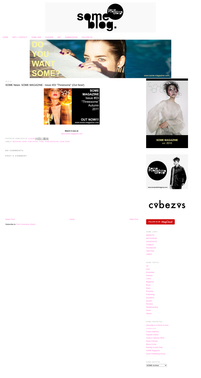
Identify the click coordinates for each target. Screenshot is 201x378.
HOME (5, 37)
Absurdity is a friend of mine (157, 325)
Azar (148, 269)
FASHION (49, 37)
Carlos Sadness (152, 332)
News (24, 141)
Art (147, 266)
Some (41, 141)
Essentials (150, 272)
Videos (149, 313)
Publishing (33, 141)
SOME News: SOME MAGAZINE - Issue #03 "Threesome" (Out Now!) (44, 85)
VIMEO (149, 254)
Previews (150, 291)
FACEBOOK (151, 248)
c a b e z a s (151, 328)
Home (72, 219)
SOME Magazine (52, 141)
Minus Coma (151, 344)
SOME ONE (36, 37)
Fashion (149, 275)
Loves (148, 279)
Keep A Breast (152, 341)
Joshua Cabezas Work (155, 338)
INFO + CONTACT (19, 37)
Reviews (149, 304)
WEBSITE (150, 235)
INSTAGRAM (151, 238)
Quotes (149, 301)
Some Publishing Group (155, 354)
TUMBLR (150, 245)
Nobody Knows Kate (154, 347)
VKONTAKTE (151, 241)
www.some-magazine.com (71, 134)
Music (148, 285)
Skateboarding (152, 307)
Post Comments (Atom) (25, 224)
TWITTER (150, 251)
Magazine (17, 141)
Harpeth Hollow (152, 335)
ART (59, 37)
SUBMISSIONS (71, 37)
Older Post (134, 219)
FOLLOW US (87, 37)
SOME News (65, 141)
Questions (150, 298)
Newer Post (10, 219)
